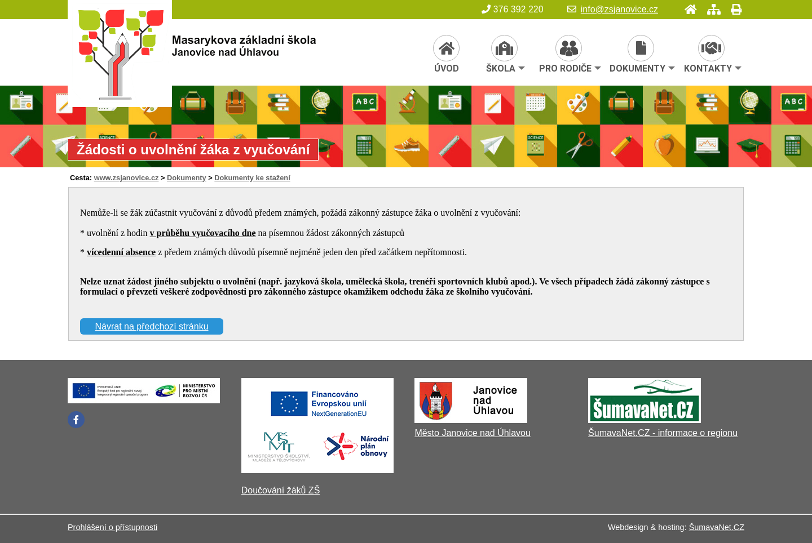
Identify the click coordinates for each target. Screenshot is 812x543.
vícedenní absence (121, 252)
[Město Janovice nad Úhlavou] (470, 420)
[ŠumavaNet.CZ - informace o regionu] (644, 420)
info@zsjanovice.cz (612, 9)
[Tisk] (732, 9)
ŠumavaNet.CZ (716, 527)
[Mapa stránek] (710, 9)
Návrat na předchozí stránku (152, 326)
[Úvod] (687, 9)
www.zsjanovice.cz (126, 177)
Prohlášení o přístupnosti (112, 527)
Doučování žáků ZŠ (280, 490)
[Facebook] (76, 419)
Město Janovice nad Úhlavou (472, 433)
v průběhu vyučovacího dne (203, 233)
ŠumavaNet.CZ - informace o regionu (663, 433)
